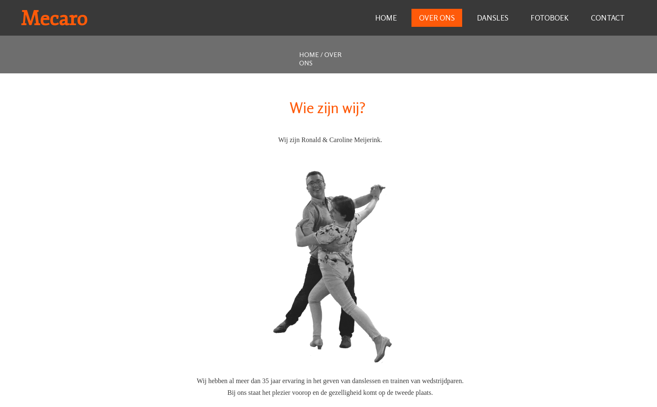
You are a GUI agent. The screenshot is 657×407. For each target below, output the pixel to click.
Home (386, 17)
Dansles (492, 17)
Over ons (437, 17)
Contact (608, 17)
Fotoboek (549, 17)
